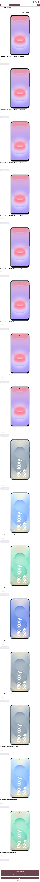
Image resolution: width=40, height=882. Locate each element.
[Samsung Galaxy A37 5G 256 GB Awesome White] (20, 406)
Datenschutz (19, 880)
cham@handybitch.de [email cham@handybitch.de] (33, 2)
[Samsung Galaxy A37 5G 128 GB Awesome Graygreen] (20, 88)
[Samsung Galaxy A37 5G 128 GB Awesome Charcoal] (20, 35)
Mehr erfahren (4, 64)
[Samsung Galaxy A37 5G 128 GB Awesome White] (20, 194)
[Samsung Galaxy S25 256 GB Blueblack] (20, 725)
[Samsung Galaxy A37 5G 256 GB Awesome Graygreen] (20, 300)
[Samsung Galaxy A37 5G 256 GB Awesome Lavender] (20, 353)
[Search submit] (38, 5)
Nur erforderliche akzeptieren (20, 874)
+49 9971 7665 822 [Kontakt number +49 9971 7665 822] (36, 2)
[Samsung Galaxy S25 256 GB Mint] (20, 831)
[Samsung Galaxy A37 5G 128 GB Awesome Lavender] (20, 141)
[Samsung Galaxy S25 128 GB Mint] (20, 566)
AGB (22, 880)
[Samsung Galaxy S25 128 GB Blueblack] (20, 459)
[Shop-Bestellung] (29, 12)
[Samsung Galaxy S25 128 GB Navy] (20, 619)
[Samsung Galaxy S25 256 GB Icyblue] (20, 778)
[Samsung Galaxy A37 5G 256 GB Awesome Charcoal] (20, 247)
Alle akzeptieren (20, 871)
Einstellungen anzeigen (20, 878)
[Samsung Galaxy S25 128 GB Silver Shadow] (20, 672)
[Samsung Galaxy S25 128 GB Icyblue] (20, 512)
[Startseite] (3, 2)
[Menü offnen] (38, 2)
